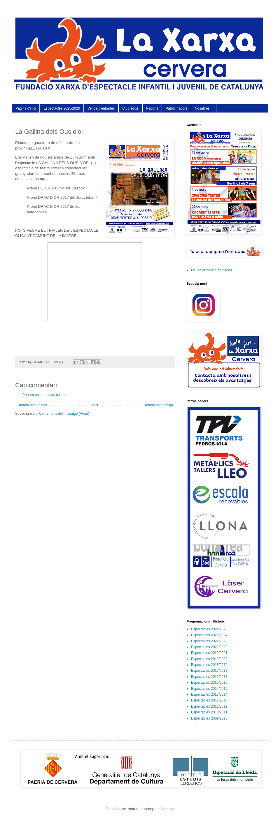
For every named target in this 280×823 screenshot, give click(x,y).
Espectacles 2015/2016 (209, 682)
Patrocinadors (176, 108)
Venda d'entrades (101, 108)
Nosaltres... (204, 108)
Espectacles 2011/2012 (209, 706)
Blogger (167, 809)
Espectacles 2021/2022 (209, 647)
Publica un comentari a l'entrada (47, 395)
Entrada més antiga (158, 405)
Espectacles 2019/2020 (209, 659)
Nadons (152, 108)
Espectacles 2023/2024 (209, 635)
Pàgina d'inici (25, 108)
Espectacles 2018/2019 (209, 665)
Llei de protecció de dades (211, 270)
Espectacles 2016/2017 (209, 677)
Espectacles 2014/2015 (209, 689)
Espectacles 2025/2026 (61, 108)
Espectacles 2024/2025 (209, 629)
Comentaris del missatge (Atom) (64, 414)
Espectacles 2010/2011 (209, 712)
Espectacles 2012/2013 (209, 700)
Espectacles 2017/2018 (209, 671)
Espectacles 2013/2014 (209, 694)
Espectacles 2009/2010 (209, 718)
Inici (95, 405)
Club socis (130, 108)
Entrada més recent (32, 405)
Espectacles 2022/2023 (209, 641)
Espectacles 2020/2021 (209, 653)
